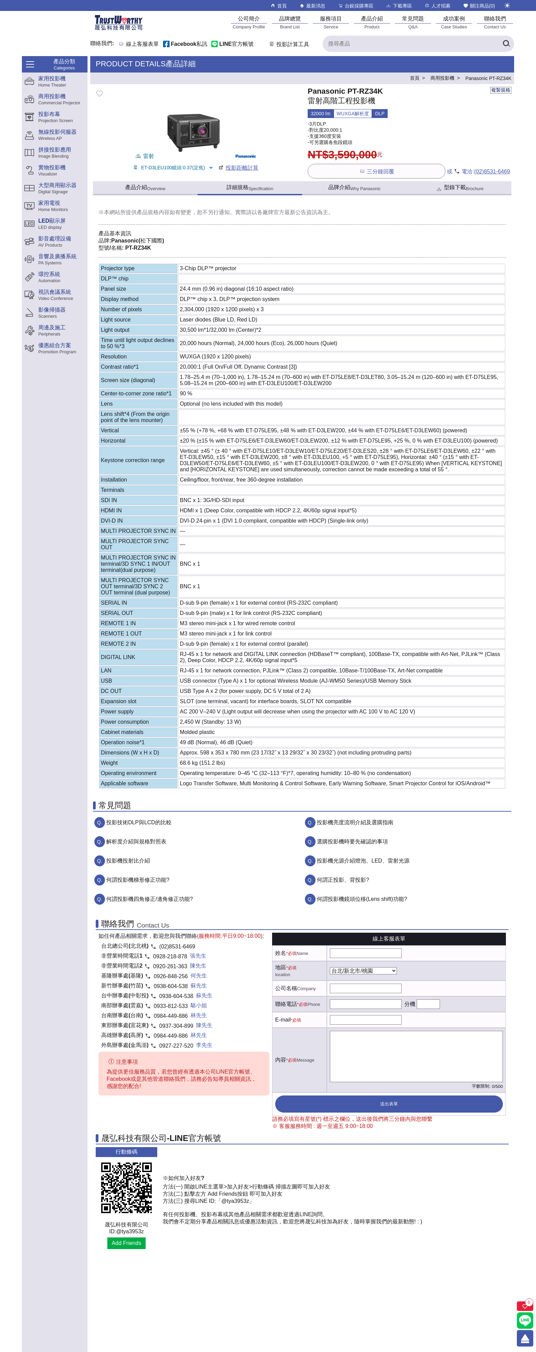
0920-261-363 (170, 966)
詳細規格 (250, 187)
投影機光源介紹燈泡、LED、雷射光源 (363, 861)
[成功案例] (454, 22)
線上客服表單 (142, 44)
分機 (409, 1004)
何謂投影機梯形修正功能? (138, 880)
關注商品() (479, 6)
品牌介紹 (355, 187)
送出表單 (389, 1103)
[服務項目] (331, 22)
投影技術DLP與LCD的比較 (139, 822)
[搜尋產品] (418, 44)
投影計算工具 (288, 44)
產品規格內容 (153, 212)
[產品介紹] (372, 22)
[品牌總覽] (290, 22)
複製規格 (500, 90)
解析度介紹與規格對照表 (136, 841)
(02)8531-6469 (492, 171)
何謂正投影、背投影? (343, 880)
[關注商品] (525, 1306)
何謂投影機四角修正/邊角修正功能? (149, 899)
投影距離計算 (238, 168)
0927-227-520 (176, 1046)
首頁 (278, 6)
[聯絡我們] (495, 22)
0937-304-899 (176, 1026)
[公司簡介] (249, 22)
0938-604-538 (171, 986)
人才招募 (437, 6)
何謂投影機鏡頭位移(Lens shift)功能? (362, 899)
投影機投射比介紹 (128, 861)
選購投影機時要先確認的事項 (352, 841)
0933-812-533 (171, 1006)
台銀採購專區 (356, 6)
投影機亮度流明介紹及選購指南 (355, 822)
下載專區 (399, 6)
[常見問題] (413, 22)
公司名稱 (286, 988)
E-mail (283, 1020)
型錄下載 (459, 188)
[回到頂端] (525, 1338)
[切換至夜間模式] (507, 5)
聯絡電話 (286, 1004)
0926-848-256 (171, 976)
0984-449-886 (171, 1016)
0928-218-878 (170, 956)
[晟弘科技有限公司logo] (118, 29)
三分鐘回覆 (376, 171)
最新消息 (312, 6)
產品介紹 (145, 187)
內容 (280, 1060)
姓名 (280, 953)
